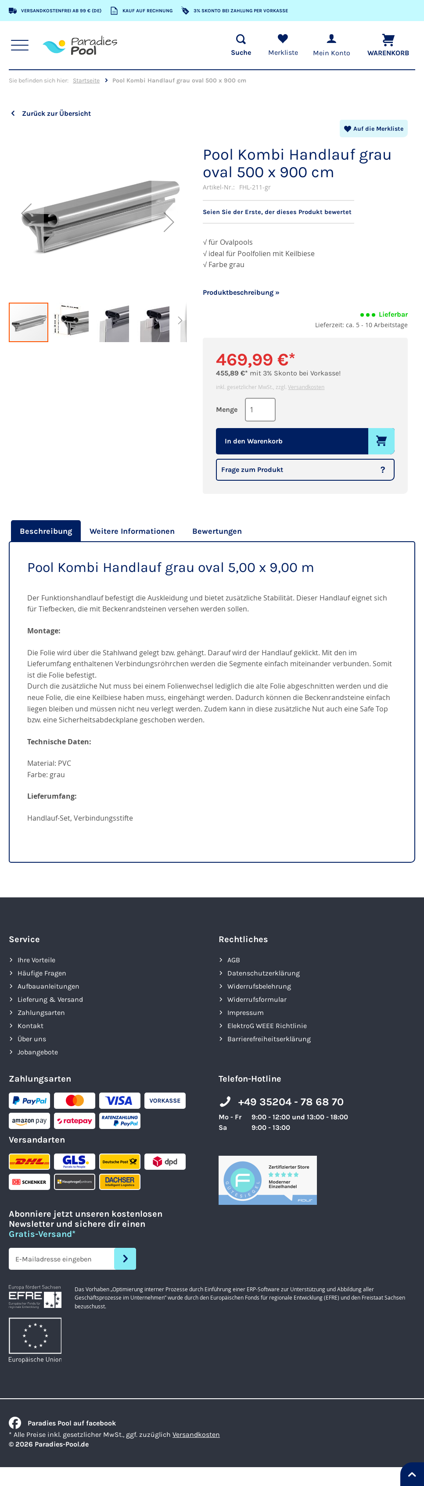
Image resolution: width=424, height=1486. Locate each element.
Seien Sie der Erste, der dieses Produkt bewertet (280, 211)
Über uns (32, 1038)
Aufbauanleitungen (48, 986)
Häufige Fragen (42, 972)
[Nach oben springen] (412, 1474)
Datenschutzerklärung (263, 972)
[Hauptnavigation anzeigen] (21, 45)
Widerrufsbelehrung (259, 986)
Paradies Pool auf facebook (62, 1422)
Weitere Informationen (132, 531)
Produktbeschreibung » (241, 292)
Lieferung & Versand (50, 999)
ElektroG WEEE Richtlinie (267, 1025)
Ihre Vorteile (36, 959)
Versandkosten (306, 386)
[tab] (45, 531)
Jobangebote (38, 1051)
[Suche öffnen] (237, 45)
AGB (233, 959)
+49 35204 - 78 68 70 (291, 1101)
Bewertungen (217, 531)
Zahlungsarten (41, 1012)
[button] (26, 213)
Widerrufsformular (257, 999)
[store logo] (81, 45)
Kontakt (30, 1025)
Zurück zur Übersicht (56, 113)
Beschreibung (46, 531)
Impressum (245, 1012)
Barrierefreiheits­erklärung (269, 1038)
